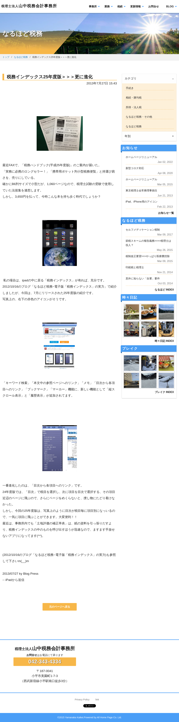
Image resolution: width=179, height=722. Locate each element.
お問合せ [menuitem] (153, 6)
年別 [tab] (128, 136)
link (97, 699)
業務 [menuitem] (107, 6)
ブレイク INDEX (164, 392)
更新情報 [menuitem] (135, 6)
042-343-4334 (44, 661)
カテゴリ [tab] (130, 78)
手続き (129, 88)
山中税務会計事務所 (29, 6)
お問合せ (31, 655)
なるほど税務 (21, 57)
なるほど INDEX (164, 289)
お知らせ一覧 (166, 213)
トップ (5, 57)
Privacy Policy (82, 699)
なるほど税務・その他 (138, 116)
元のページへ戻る (59, 606)
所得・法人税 (133, 107)
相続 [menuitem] (120, 6)
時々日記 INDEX (164, 341)
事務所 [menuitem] (93, 6)
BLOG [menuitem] (170, 6)
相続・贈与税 (133, 97)
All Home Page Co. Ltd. (109, 717)
